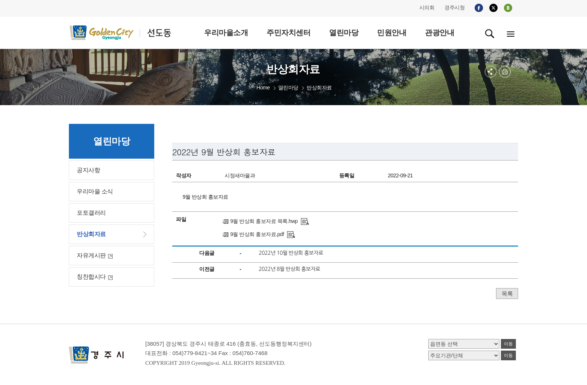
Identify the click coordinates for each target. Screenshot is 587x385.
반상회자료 (319, 88)
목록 (507, 293)
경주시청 (454, 7)
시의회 (427, 7)
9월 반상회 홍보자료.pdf (257, 234)
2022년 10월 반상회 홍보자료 (291, 253)
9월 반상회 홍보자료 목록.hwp (264, 221)
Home (263, 88)
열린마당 (288, 88)
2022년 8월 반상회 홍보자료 (289, 269)
